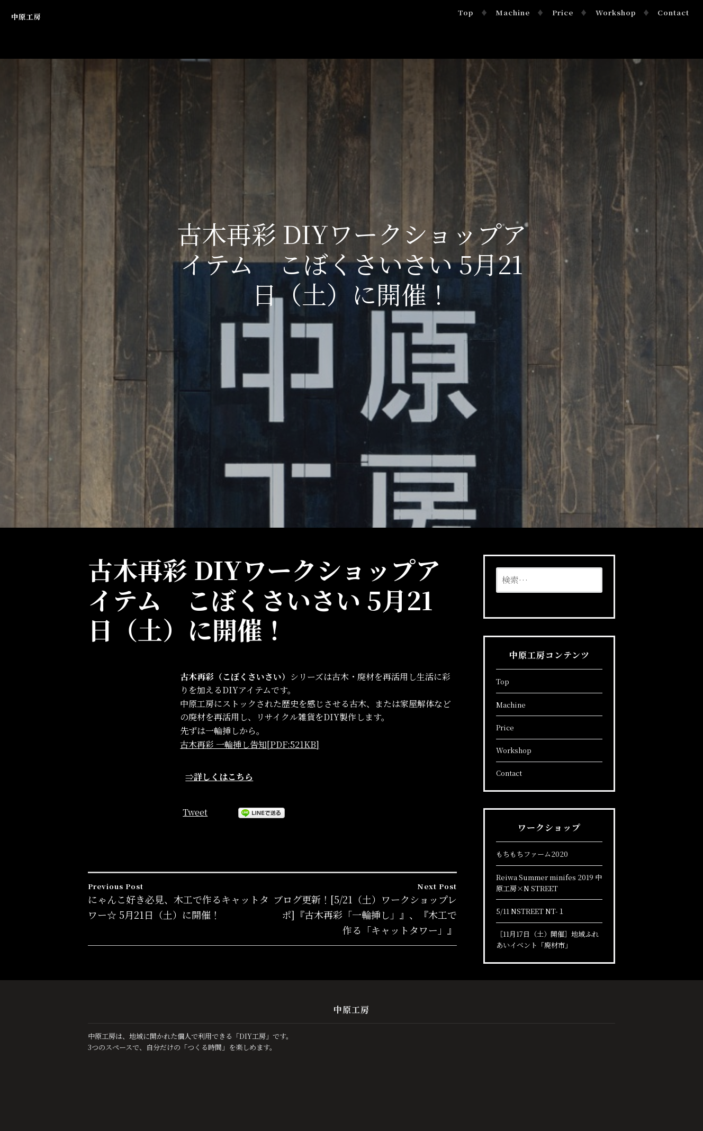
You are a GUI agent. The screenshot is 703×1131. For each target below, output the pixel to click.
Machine (512, 12)
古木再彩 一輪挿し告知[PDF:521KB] (249, 744)
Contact (673, 12)
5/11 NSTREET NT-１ (530, 911)
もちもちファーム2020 (532, 854)
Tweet (195, 812)
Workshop (616, 12)
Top (465, 12)
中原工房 (26, 17)
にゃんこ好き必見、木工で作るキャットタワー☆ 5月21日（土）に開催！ (180, 901)
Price (562, 12)
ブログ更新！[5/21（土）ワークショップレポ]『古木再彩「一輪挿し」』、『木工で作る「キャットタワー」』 (365, 909)
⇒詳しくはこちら (219, 777)
